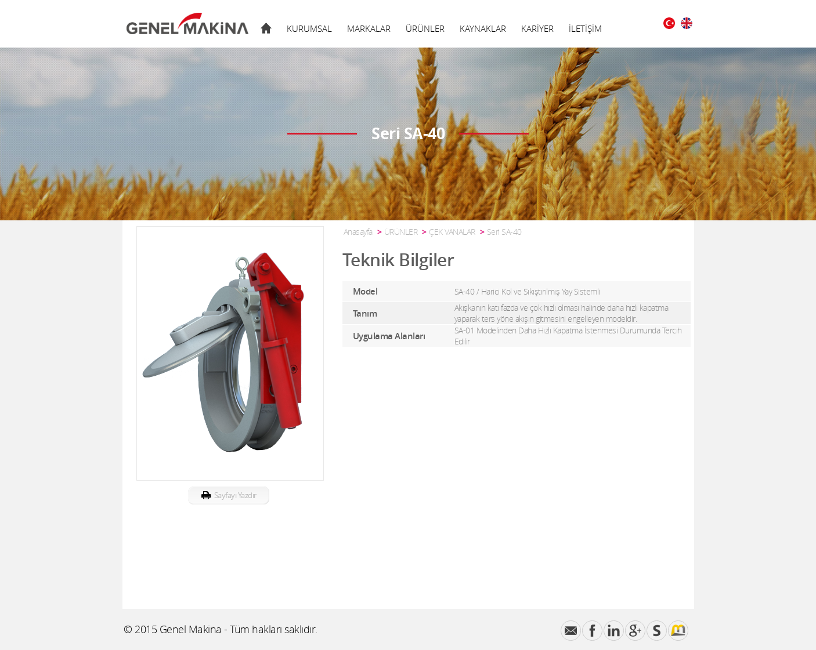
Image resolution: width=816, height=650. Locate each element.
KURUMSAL (309, 28)
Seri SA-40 (504, 231)
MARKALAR (369, 28)
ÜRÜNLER (425, 28)
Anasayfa (358, 231)
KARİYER (537, 28)
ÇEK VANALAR (452, 231)
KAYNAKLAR (483, 28)
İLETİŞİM (585, 28)
